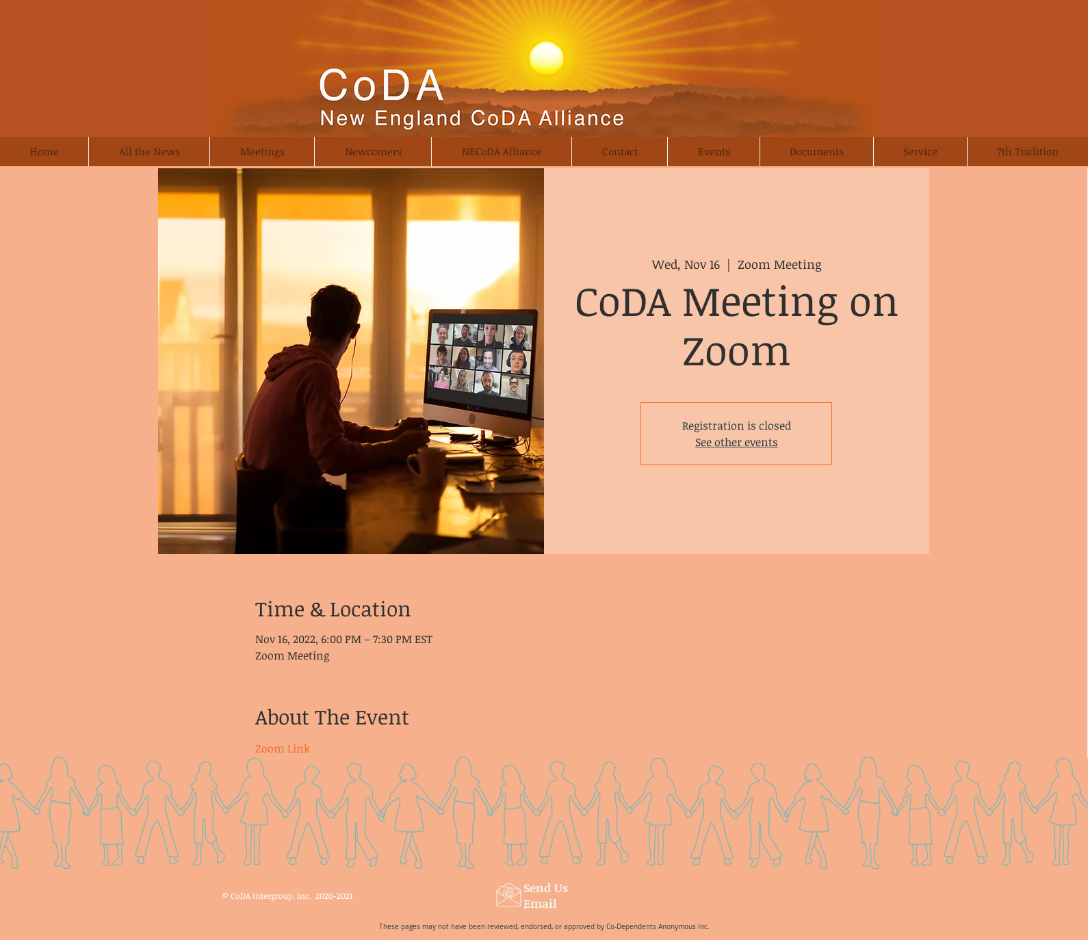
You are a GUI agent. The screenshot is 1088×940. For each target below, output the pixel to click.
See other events (736, 441)
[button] (372, 151)
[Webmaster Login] (815, 892)
